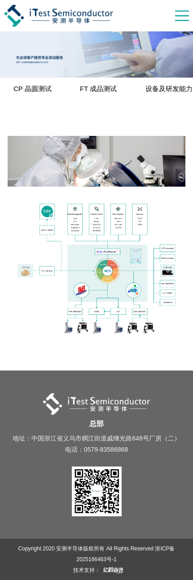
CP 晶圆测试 (32, 88)
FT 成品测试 (98, 88)
